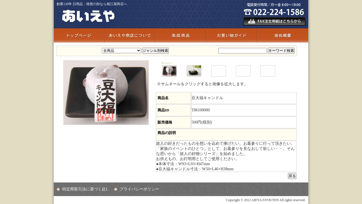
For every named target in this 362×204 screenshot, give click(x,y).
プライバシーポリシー (139, 189)
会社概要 (282, 35)
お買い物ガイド (231, 35)
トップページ (79, 35)
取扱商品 (181, 35)
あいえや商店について (130, 35)
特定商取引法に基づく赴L (85, 189)
